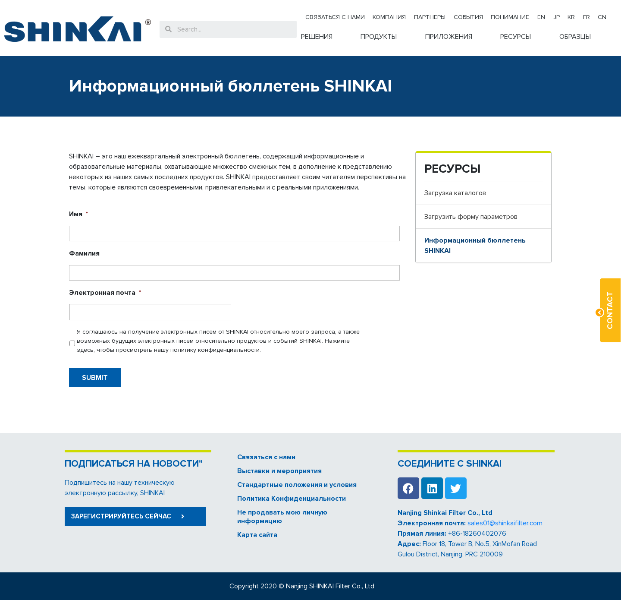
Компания (389, 17)
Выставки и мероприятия (279, 471)
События (468, 17)
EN (541, 17)
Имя (78, 214)
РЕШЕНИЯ (316, 36)
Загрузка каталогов (455, 193)
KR (571, 17)
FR (586, 17)
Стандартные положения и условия (297, 484)
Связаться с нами (335, 17)
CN (602, 17)
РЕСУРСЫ (515, 36)
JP (556, 17)
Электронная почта (105, 292)
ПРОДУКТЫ (379, 36)
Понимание (510, 17)
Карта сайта (257, 535)
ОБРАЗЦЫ (575, 36)
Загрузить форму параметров (471, 216)
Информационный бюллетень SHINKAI (475, 245)
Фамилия (84, 253)
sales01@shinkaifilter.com (505, 523)
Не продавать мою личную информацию (282, 516)
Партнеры (429, 17)
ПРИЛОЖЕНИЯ (448, 36)
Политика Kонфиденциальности (291, 498)
